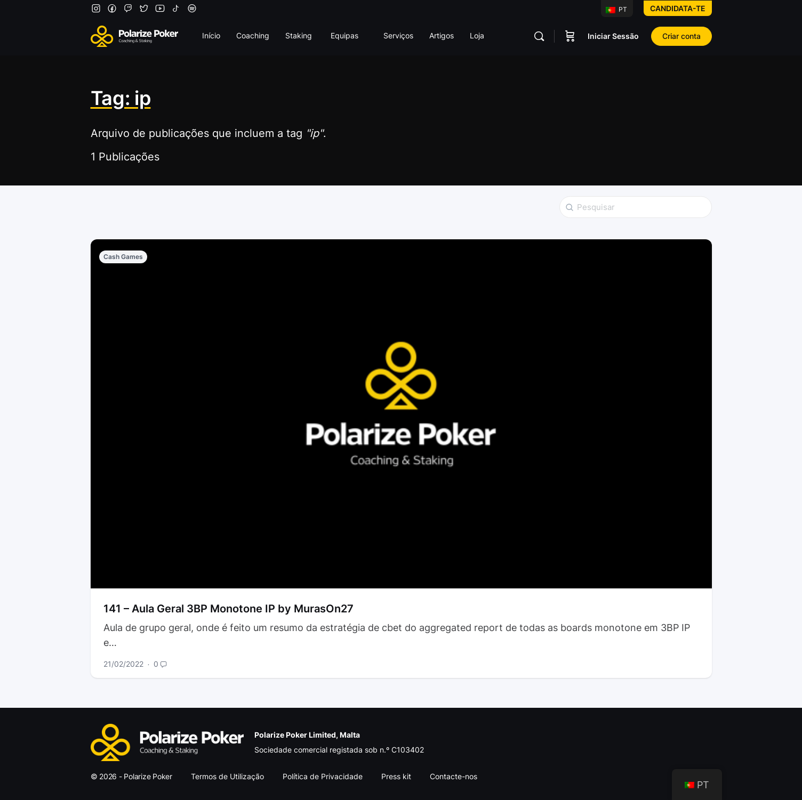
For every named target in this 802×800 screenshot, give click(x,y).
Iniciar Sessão (613, 36)
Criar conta (681, 36)
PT (616, 9)
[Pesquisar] (539, 36)
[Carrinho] (570, 36)
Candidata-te (677, 8)
